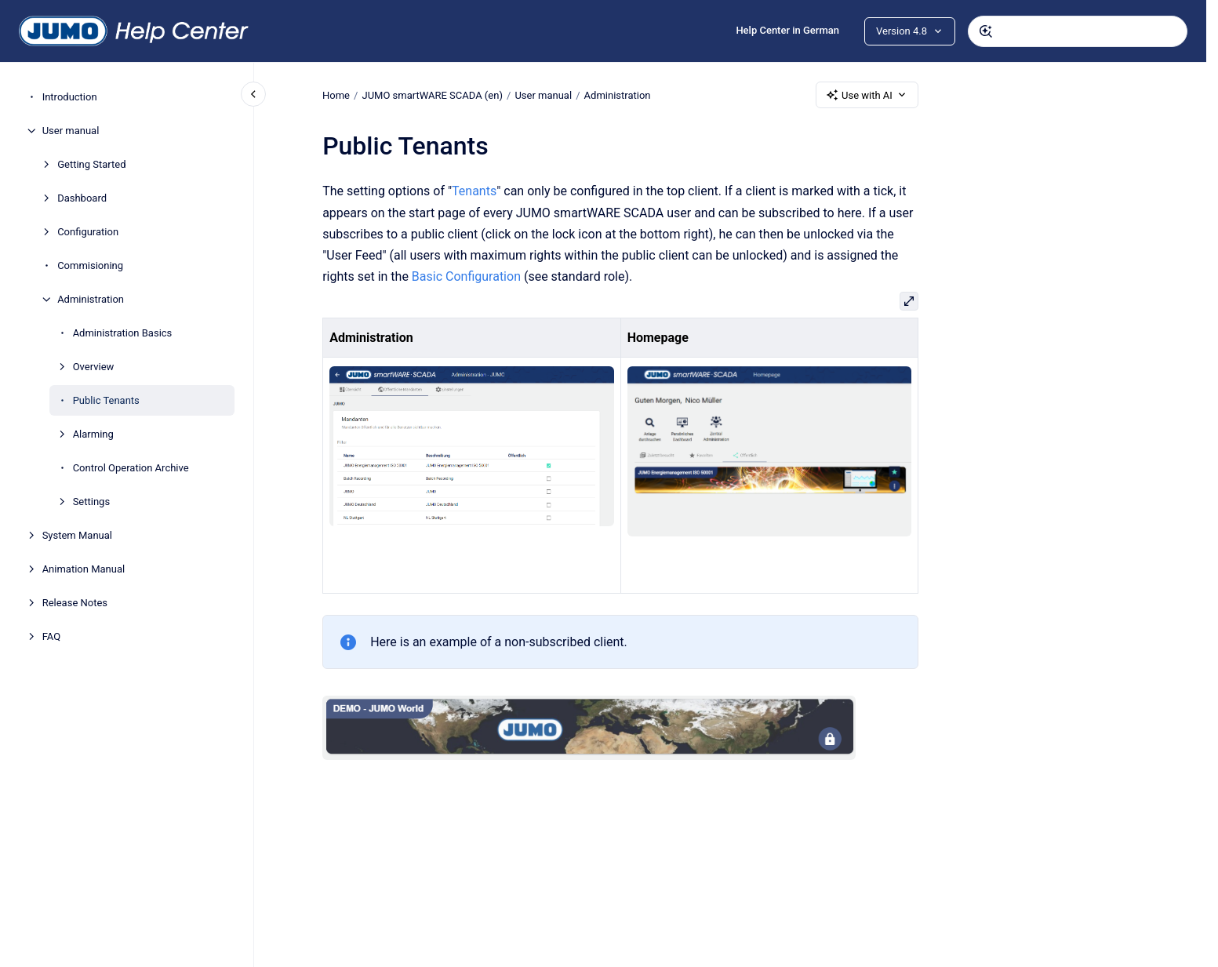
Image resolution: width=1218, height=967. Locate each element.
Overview (94, 367)
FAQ (51, 636)
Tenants (474, 191)
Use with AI (867, 95)
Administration (90, 299)
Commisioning (90, 265)
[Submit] (985, 31)
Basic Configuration (466, 276)
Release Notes (74, 603)
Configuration (87, 232)
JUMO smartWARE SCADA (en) (432, 94)
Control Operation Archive (131, 468)
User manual (71, 130)
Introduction (69, 97)
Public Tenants (106, 400)
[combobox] (1078, 31)
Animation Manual (83, 569)
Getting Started (91, 164)
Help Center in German (787, 30)
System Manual (77, 535)
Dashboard (82, 198)
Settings (91, 501)
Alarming (93, 434)
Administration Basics (123, 333)
